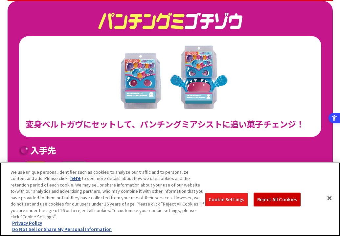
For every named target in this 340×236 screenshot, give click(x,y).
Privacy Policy (27, 223)
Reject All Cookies (277, 199)
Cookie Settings (226, 199)
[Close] (329, 198)
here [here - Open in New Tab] (75, 178)
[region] (170, 199)
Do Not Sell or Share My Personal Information (62, 229)
